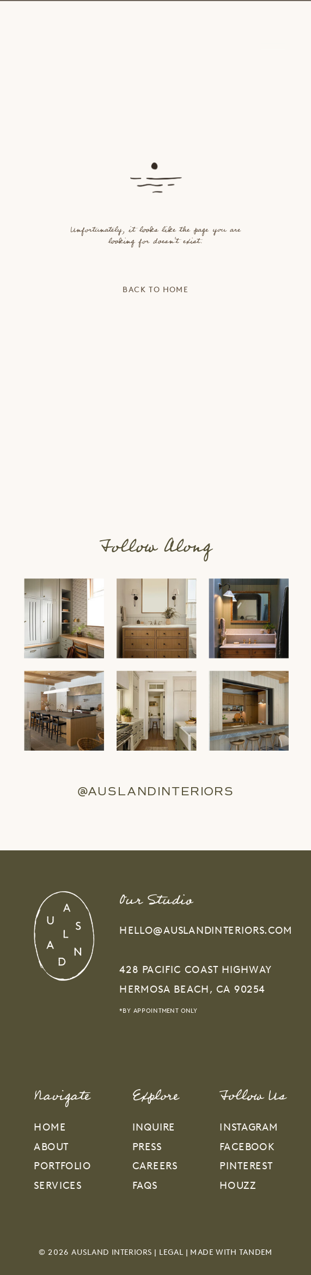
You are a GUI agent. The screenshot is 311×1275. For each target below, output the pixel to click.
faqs (144, 1185)
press (147, 1146)
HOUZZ (237, 1185)
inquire (153, 1127)
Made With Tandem (231, 1252)
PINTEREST (245, 1165)
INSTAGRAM (248, 1127)
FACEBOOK (246, 1146)
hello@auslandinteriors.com (205, 930)
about (51, 1146)
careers (155, 1165)
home (50, 1127)
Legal (171, 1252)
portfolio (62, 1165)
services (57, 1185)
